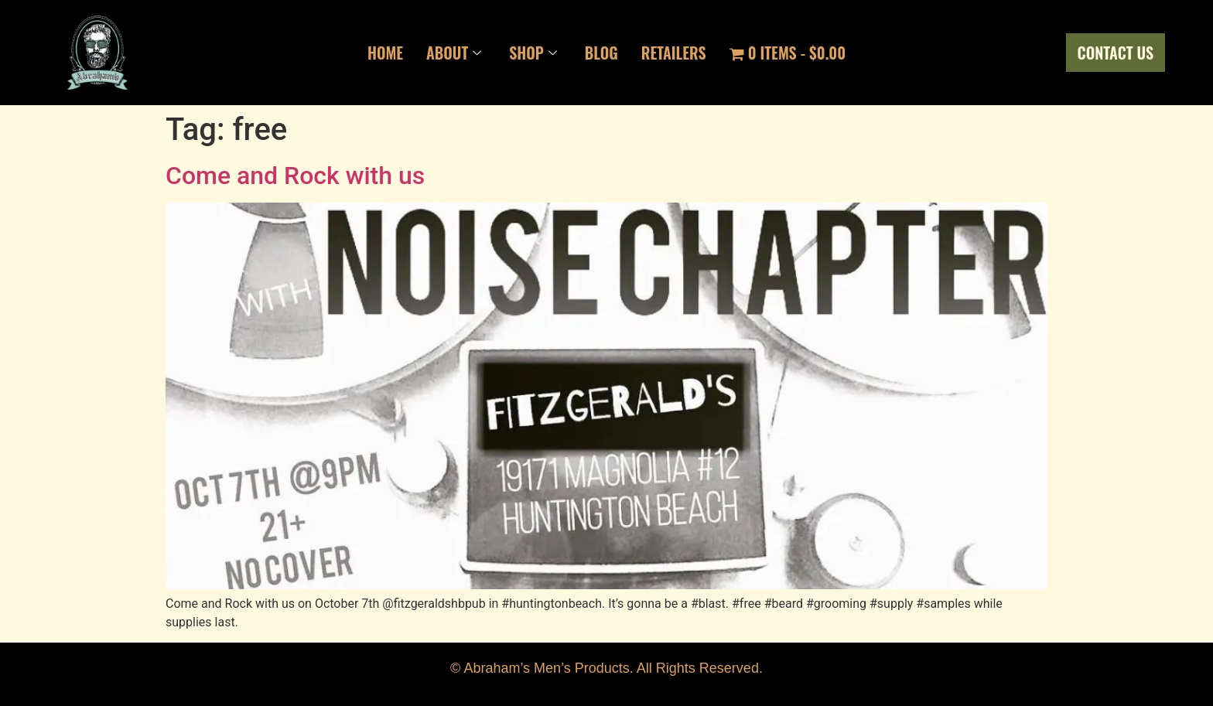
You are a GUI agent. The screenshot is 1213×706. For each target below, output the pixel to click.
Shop (533, 52)
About (453, 52)
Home (385, 52)
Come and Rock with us (295, 175)
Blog (601, 52)
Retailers (673, 52)
